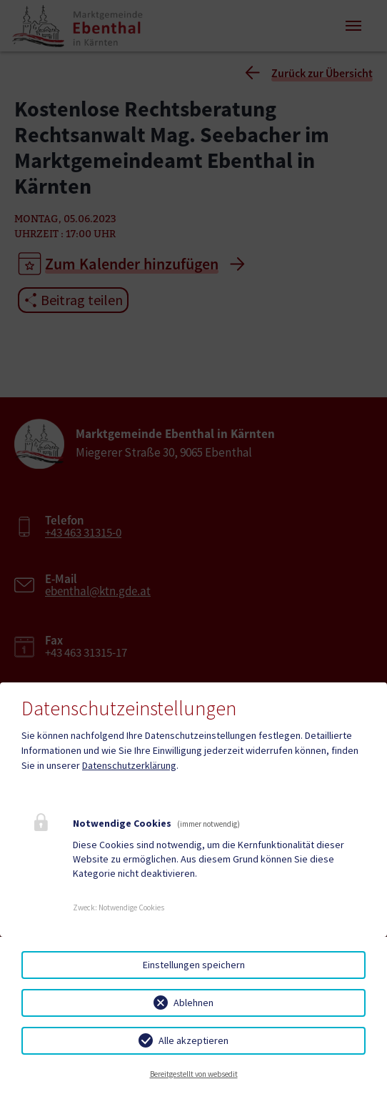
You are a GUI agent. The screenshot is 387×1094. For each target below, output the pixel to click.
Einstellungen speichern (194, 964)
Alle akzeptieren (193, 1040)
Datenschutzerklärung (129, 765)
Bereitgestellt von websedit (194, 1074)
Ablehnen (193, 1002)
